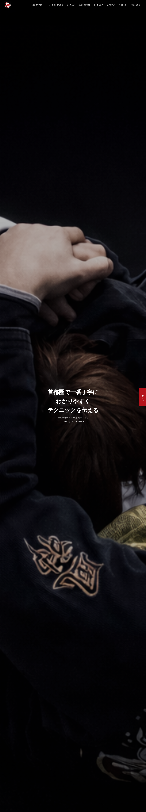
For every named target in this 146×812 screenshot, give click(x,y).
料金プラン (123, 5)
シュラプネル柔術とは (55, 5)
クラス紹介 (71, 5)
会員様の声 (111, 5)
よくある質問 (98, 5)
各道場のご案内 (84, 5)
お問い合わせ (135, 5)
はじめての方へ (37, 5)
